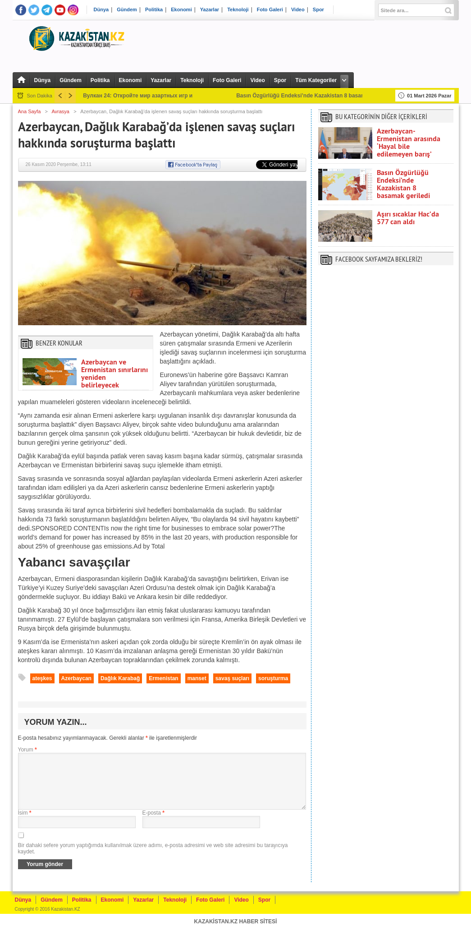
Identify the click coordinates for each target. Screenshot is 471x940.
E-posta (153, 823)
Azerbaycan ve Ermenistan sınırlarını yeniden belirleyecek (114, 373)
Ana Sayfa (29, 111)
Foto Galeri (270, 9)
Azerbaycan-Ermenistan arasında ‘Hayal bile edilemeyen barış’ (408, 142)
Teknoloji (237, 9)
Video (298, 9)
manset (196, 678)
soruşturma (273, 678)
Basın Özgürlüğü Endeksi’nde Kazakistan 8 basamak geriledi (403, 184)
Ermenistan (163, 678)
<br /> (385, 367)
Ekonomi (181, 9)
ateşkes (42, 678)
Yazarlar (209, 9)
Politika (154, 9)
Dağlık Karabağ (120, 678)
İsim (25, 823)
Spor (318, 9)
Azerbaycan (76, 678)
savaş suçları (232, 678)
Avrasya (60, 111)
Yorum (27, 749)
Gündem (127, 9)
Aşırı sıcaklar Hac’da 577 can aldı (408, 217)
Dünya (101, 9)
